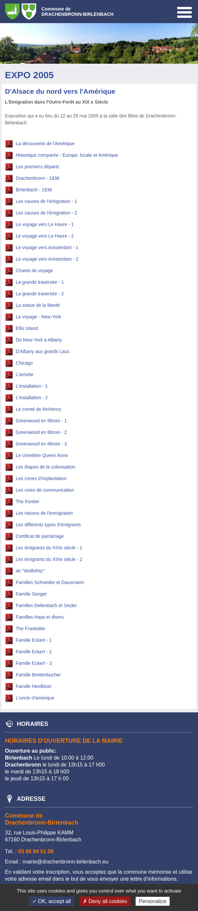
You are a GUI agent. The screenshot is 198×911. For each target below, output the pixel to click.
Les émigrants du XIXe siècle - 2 (49, 559)
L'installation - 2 (32, 398)
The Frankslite (30, 629)
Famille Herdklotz (33, 686)
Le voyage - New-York (38, 317)
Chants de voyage (34, 271)
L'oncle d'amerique (35, 698)
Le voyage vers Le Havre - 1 (45, 224)
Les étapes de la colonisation (46, 467)
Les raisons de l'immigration (44, 513)
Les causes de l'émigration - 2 (46, 213)
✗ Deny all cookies (105, 901)
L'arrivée (24, 374)
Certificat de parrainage (40, 536)
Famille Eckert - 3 (34, 663)
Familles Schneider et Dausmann (50, 582)
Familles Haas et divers (40, 617)
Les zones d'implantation (41, 478)
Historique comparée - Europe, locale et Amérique (67, 155)
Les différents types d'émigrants (48, 525)
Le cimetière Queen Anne (42, 455)
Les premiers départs (37, 167)
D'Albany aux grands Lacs (42, 351)
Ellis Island (27, 328)
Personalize (153, 901)
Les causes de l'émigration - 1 (46, 201)
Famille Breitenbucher (38, 675)
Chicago (24, 363)
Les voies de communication (45, 490)
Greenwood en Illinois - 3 (41, 444)
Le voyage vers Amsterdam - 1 (47, 247)
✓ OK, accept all (51, 901)
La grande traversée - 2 (40, 294)
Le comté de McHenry (38, 409)
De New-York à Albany (39, 340)
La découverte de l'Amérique (45, 143)
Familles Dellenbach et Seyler (46, 605)
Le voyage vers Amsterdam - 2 (47, 259)
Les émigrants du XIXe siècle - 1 (49, 548)
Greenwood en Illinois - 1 (41, 421)
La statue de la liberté (38, 305)
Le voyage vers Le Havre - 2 (45, 236)
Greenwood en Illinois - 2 (41, 432)
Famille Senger (31, 594)
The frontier (28, 501)
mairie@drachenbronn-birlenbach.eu (65, 861)
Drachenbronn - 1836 (37, 178)
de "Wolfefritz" (30, 571)
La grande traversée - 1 (40, 282)
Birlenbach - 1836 (34, 190)
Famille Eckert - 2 (34, 652)
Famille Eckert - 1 (34, 640)
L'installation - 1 (32, 386)
